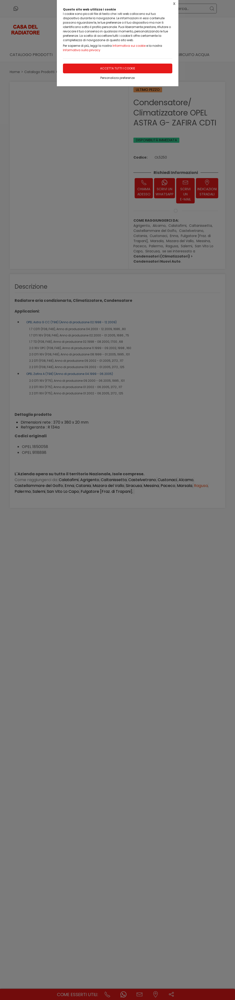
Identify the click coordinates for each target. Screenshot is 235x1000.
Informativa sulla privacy (81, 50)
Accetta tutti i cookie (117, 68)
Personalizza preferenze (117, 78)
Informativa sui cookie (129, 46)
